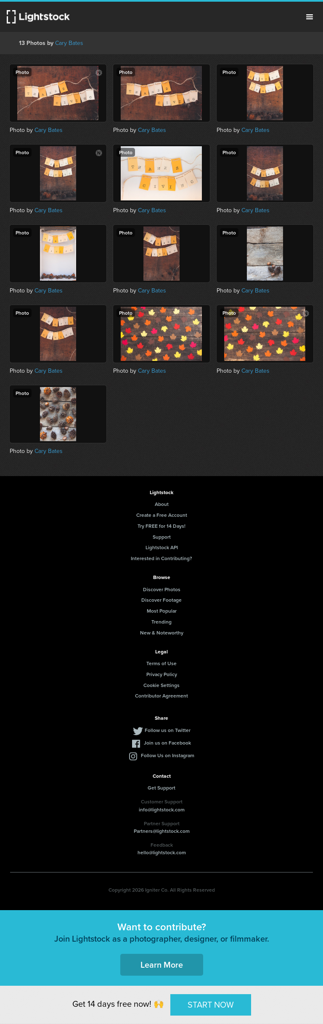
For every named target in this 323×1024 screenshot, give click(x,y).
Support (162, 536)
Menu (309, 17)
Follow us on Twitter (168, 730)
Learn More (161, 964)
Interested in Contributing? (161, 558)
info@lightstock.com (162, 809)
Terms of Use (161, 663)
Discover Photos (161, 589)
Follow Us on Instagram (167, 755)
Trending (161, 621)
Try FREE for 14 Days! (161, 525)
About (162, 504)
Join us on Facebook (167, 742)
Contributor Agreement (161, 695)
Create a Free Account (161, 515)
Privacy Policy (161, 674)
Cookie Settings (161, 685)
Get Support (161, 787)
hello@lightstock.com (162, 852)
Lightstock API (162, 547)
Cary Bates (69, 43)
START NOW (211, 1004)
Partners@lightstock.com (162, 830)
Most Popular (162, 610)
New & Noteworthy (161, 632)
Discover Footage (161, 599)
